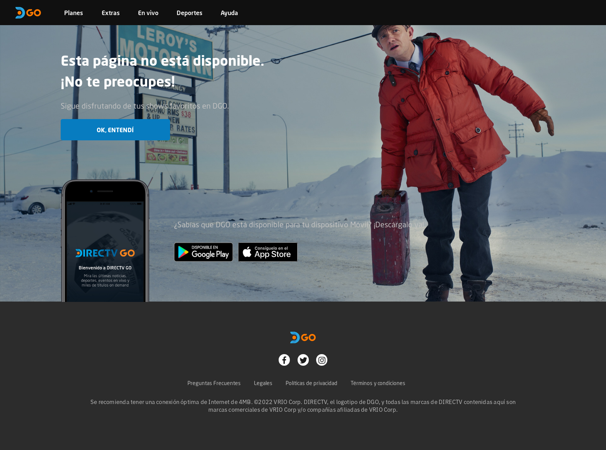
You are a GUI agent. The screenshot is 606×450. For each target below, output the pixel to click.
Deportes (190, 13)
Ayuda (229, 13)
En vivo (148, 13)
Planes (73, 13)
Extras (111, 13)
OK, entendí (115, 130)
